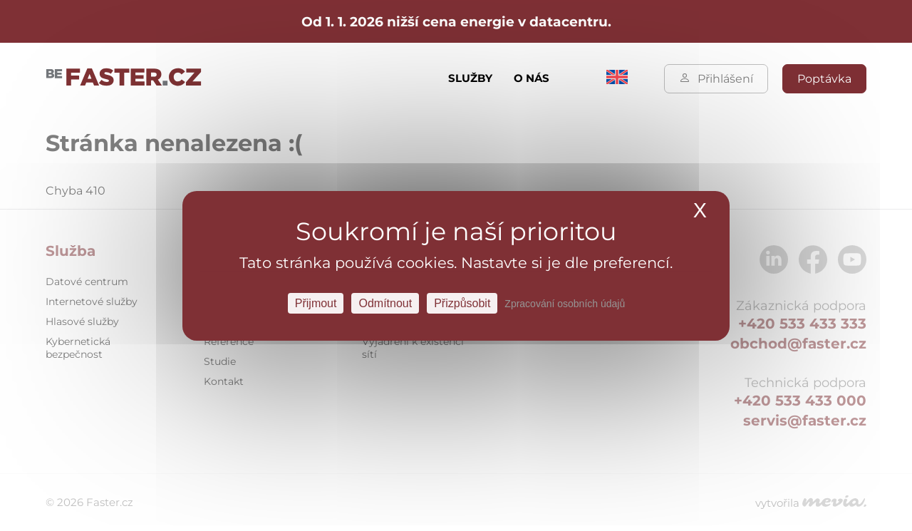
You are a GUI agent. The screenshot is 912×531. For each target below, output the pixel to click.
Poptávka (824, 79)
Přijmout (316, 303)
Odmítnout (385, 303)
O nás (531, 78)
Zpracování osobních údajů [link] (564, 303)
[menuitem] (617, 80)
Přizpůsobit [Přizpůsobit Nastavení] (462, 303)
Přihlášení (716, 79)
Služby (470, 78)
